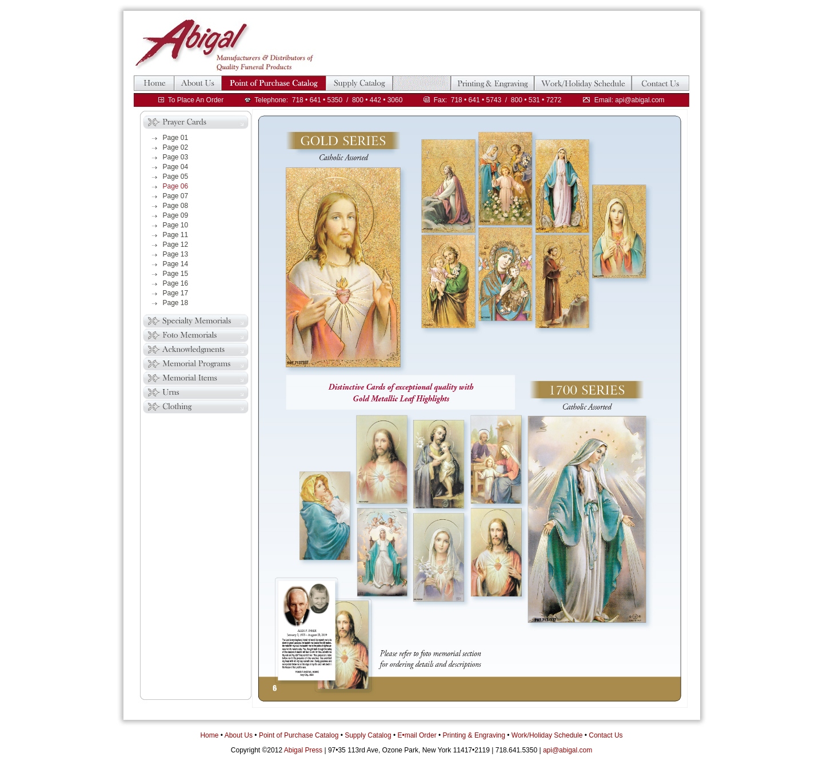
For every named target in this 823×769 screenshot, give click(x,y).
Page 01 (176, 138)
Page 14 (176, 264)
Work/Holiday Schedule (547, 735)
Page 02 (176, 147)
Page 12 (176, 245)
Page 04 (176, 167)
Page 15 (176, 274)
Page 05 (176, 177)
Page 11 (176, 235)
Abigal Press (303, 750)
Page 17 (176, 293)
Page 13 (176, 254)
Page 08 (176, 206)
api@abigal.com (567, 750)
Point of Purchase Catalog (298, 735)
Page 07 (176, 196)
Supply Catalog (368, 735)
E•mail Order (416, 735)
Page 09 (176, 215)
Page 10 (176, 225)
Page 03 (176, 157)
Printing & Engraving (474, 735)
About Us (239, 735)
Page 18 (176, 303)
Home (209, 735)
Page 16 (176, 283)
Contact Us (605, 735)
